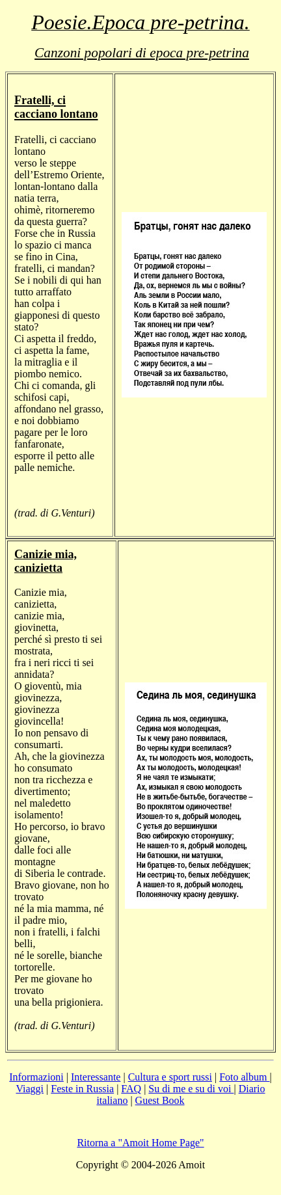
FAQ (131, 1088)
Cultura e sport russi (170, 1076)
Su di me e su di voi (191, 1088)
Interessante (95, 1076)
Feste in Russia (82, 1088)
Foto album (244, 1076)
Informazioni (36, 1076)
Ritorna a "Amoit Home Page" (140, 1142)
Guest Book (160, 1100)
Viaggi (30, 1088)
